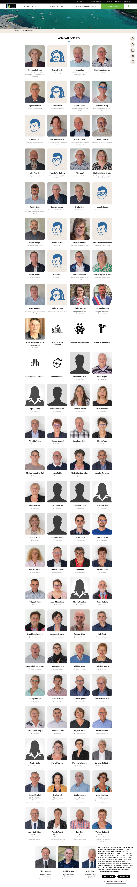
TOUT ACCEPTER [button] (108, 876)
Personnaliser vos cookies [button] (115, 881)
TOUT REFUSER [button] (124, 876)
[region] (68, 31)
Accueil (16, 31)
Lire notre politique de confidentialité (109, 871)
